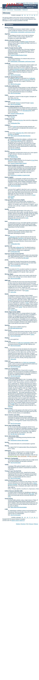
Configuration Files (15, 123)
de (22, 15)
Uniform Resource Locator (12, 480)
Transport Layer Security (11, 471)
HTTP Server (10, 9)
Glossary (31, 3)
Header (7, 229)
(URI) (21, 491)
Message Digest (9, 274)
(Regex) (18, 378)
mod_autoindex (22, 456)
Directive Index (14, 157)
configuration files (19, 133)
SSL (27, 264)
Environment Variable (10, 165)
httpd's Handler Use (15, 219)
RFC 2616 (25, 258)
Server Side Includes (10, 436)
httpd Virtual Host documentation (19, 507)
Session (7, 442)
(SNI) (19, 425)
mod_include (33, 456)
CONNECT (7, 125)
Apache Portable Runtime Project (19, 55)
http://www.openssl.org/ (16, 328)
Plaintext (18, 103)
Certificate (7, 63)
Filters (12, 198)
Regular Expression (10, 378)
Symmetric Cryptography (11, 458)
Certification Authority (19, 69)
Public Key (8, 361)
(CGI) (21, 106)
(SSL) (18, 414)
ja (32, 15)
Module (7, 294)
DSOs (27, 302)
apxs (19, 46)
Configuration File (9, 119)
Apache (4, 9)
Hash (6, 221)
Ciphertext (7, 101)
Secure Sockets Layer (10, 414)
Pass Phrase (8, 330)
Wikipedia (10, 406)
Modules (18, 3)
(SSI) (17, 436)
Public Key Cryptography (24, 342)
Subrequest (8, 450)
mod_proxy (13, 359)
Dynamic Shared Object (11, 159)
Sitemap (36, 3)
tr (37, 15)
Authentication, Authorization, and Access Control (23, 32)
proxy (10, 410)
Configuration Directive (11, 115)
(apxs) (19, 40)
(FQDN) (23, 200)
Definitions (9, 24)
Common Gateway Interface (12, 106)
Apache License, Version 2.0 (18, 520)
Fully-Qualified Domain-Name (12, 200)
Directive (13, 117)
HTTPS (6, 260)
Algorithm (7, 34)
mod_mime (13, 292)
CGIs (27, 218)
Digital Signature (9, 137)
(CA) (18, 86)
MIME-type (7, 280)
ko (34, 15)
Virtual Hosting (9, 498)
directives (10, 134)
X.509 (6, 509)
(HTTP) (22, 253)
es (27, 15)
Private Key (27, 79)
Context (7, 131)
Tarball (6, 464)
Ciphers (32, 334)
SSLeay (7, 445)
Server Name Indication (11, 425)
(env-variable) (20, 165)
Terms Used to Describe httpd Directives (20, 135)
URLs (9, 496)
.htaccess (7, 235)
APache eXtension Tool (11, 40)
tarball (20, 307)
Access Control (9, 27)
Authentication (9, 57)
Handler (7, 209)
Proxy (6, 347)
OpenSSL (7, 325)
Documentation (17, 9)
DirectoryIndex (12, 456)
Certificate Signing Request (12, 77)
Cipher (6, 95)
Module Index (14, 310)
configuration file (13, 236)
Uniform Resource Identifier (12, 491)
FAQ (27, 3)
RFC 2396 (31, 493)
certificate (16, 78)
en (25, 15)
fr (30, 15)
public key (14, 70)
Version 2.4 (25, 9)
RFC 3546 (22, 434)
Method (7, 267)
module (26, 41)
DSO (22, 43)
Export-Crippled (9, 177)
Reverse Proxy (8, 408)
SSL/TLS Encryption (16, 75)
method (15, 126)
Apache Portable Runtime (11, 48)
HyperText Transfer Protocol (12, 253)
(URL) (20, 480)
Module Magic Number (11, 312)
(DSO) (19, 159)
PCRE (12, 403)
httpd (32, 160)
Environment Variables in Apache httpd (20, 175)
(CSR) (21, 77)
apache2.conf (8, 246)
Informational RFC (27, 110)
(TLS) (19, 471)
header (27, 290)
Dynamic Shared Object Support (19, 163)
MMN (18, 312)
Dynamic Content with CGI (17, 113)
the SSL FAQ (14, 434)
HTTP (17, 230)
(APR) (20, 48)
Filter (6, 188)
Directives (23, 3)
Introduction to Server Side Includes (19, 440)
